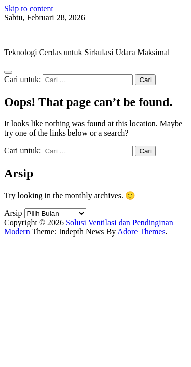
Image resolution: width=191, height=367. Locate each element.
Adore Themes (141, 231)
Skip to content (28, 8)
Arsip (13, 212)
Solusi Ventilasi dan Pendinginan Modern (71, 35)
